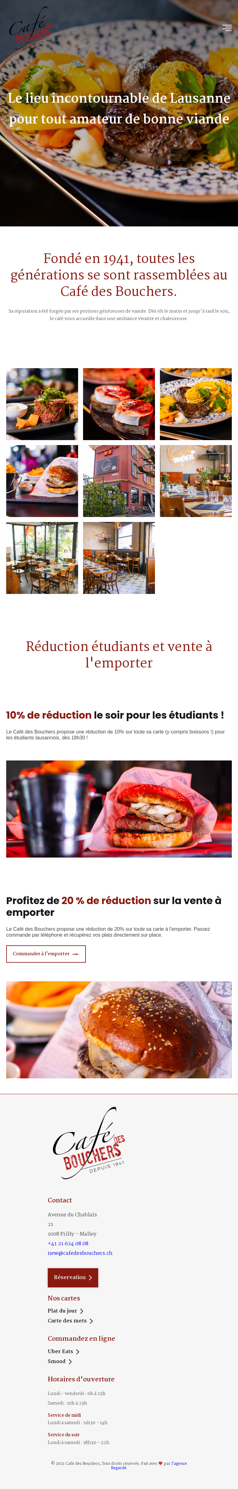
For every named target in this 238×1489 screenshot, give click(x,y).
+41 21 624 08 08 (68, 1244)
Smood (57, 1361)
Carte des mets (67, 1321)
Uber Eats (60, 1352)
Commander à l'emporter (41, 954)
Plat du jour (62, 1311)
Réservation (70, 1277)
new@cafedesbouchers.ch (80, 1253)
